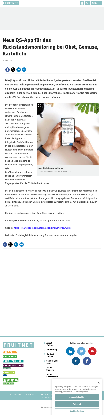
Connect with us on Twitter (81, 351)
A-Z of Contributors (52, 375)
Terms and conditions (49, 394)
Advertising (51, 349)
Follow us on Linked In (70, 351)
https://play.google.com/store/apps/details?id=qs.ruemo (43, 227)
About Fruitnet (50, 344)
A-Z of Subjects (50, 368)
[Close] (99, 392)
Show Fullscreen (40, 105)
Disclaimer (31, 394)
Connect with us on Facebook (87, 361)
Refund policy (16, 394)
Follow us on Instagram (76, 361)
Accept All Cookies (77, 406)
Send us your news (52, 361)
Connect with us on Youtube (92, 351)
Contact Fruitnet (50, 355)
